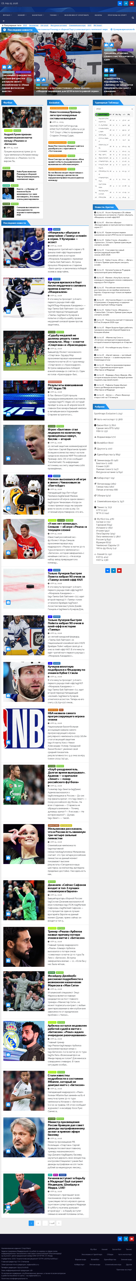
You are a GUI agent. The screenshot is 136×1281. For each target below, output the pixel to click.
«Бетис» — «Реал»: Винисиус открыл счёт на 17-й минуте (112, 396)
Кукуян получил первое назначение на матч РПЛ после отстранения (113, 233)
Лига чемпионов (104, 536)
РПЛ (25, 25)
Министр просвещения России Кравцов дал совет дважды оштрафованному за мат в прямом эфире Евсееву (66, 1128)
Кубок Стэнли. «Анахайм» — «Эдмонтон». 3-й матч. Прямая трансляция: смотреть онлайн (112, 242)
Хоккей (22, 15)
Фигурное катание (59, 25)
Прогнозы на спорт (117, 15)
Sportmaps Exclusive (59, 108)
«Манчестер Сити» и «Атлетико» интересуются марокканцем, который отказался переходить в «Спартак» (113, 339)
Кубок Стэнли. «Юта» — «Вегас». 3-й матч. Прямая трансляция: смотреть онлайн (113, 262)
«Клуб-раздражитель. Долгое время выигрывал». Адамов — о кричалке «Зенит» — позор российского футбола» (66, 775)
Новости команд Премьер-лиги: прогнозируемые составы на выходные (65, 115)
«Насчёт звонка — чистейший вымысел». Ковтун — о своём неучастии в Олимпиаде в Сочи (112, 357)
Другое (101, 448)
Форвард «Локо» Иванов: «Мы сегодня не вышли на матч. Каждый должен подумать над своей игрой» (113, 377)
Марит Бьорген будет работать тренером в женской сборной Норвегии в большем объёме (113, 329)
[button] (133, 18)
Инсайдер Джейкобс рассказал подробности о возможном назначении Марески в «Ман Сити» (65, 980)
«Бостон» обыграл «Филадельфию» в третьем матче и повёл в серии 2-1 (113, 224)
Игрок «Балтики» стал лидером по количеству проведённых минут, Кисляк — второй (64, 434)
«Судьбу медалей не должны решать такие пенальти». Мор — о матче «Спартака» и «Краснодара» (67, 339)
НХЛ (50, 229)
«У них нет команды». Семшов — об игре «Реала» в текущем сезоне (67, 526)
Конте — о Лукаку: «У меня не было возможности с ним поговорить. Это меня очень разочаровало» (28, 194)
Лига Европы (102, 533)
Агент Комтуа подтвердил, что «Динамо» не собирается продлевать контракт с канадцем (118, 85)
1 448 (52, 1223)
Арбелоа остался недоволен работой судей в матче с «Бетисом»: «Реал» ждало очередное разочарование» (67, 1030)
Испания (8, 130)
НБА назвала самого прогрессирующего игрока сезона (66, 716)
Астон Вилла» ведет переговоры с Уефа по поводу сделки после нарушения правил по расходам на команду (66, 176)
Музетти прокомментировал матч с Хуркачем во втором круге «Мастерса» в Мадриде (112, 367)
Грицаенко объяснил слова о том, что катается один (119, 56)
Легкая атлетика (104, 489)
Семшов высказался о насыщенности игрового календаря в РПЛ (28, 211)
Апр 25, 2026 (12, 148)
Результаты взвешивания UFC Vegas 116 (65, 386)
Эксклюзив (33, 25)
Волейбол (102, 443)
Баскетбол (38, 15)
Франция (100, 542)
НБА (61, 710)
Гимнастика (54, 825)
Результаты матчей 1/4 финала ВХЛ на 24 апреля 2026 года (113, 321)
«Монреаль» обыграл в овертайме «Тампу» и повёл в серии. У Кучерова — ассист (67, 237)
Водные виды (104, 437)
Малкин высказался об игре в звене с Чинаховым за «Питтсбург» (67, 482)
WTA (55, 1175)
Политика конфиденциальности (14, 1279)
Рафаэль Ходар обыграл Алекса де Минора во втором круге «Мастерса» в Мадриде (110, 387)
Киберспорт (103, 478)
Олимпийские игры (77, 25)
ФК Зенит (98, 25)
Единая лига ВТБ (105, 428)
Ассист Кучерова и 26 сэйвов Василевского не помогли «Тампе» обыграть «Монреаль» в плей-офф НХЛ (113, 214)
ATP (50, 1175)
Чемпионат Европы (106, 545)
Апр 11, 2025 (58, 122)
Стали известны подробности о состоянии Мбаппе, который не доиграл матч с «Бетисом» (66, 1079)
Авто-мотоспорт (106, 419)
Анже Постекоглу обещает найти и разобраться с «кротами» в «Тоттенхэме (66, 148)
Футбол (7, 15)
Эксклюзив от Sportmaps (76, 15)
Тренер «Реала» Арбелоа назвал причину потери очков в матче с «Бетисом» (66, 934)
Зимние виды (8, 72)
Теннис (54, 15)
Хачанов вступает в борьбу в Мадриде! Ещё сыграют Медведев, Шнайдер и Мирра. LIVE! (66, 1182)
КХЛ (89, 25)
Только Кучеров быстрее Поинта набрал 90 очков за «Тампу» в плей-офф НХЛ (66, 576)
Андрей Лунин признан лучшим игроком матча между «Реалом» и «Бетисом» (18, 139)
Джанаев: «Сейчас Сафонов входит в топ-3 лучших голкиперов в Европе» (67, 888)
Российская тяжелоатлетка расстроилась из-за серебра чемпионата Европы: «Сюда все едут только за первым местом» (112, 291)
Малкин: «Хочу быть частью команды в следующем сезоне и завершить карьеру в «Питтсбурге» (113, 279)
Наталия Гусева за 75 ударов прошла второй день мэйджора (112, 271)
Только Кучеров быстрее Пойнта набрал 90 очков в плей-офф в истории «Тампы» (66, 624)
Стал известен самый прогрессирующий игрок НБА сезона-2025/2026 (109, 252)
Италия (6, 185)
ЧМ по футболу (104, 548)
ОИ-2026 (44, 25)
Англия (51, 972)
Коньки (99, 466)
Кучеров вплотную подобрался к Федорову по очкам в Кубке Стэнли (66, 669)
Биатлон (100, 463)
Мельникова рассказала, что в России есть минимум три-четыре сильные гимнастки (67, 833)
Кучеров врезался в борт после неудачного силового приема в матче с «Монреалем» (67, 286)
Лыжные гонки (103, 469)
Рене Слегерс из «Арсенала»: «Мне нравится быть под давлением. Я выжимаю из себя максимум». (66, 161)
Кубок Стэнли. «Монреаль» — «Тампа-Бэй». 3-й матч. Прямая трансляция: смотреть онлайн (113, 312)
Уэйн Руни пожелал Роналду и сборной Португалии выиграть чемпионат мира (28, 175)
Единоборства (55, 382)
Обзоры (98, 15)
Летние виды (66, 825)
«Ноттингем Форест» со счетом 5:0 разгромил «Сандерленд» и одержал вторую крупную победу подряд (113, 302)
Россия (6, 204)
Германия (101, 525)
